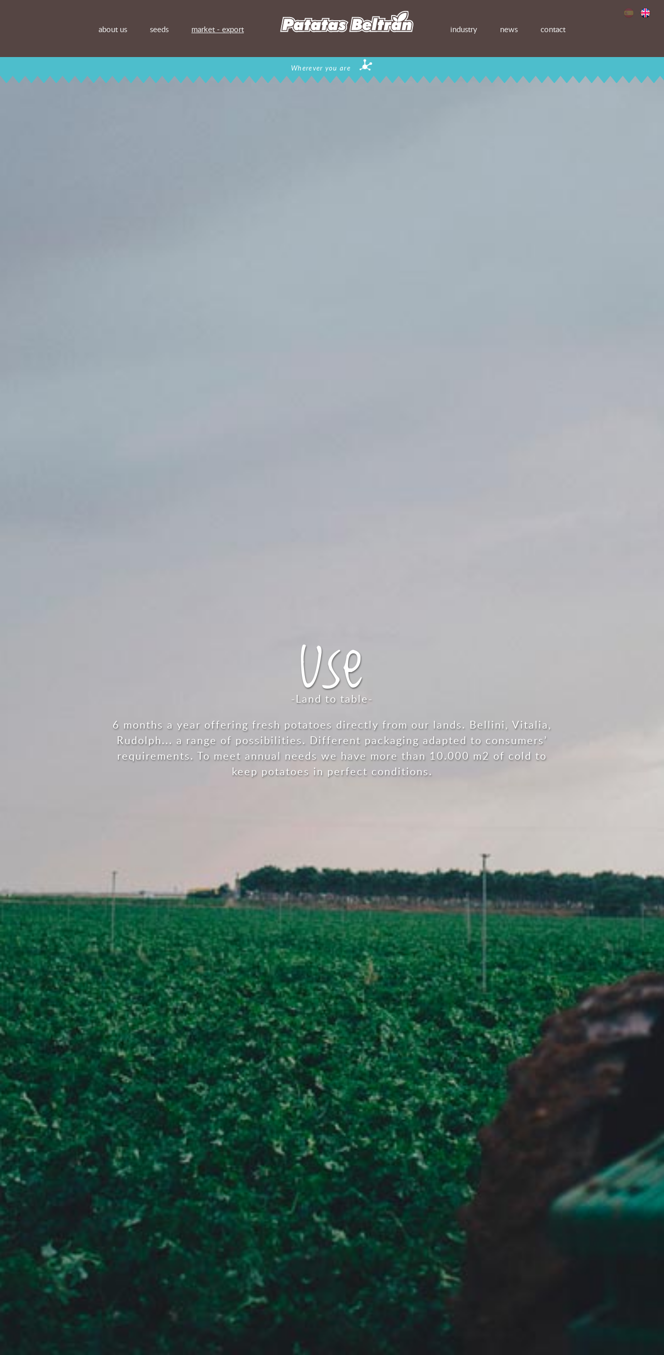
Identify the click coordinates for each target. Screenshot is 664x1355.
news (509, 29)
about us (113, 29)
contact (553, 29)
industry (463, 29)
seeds (159, 29)
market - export (217, 29)
